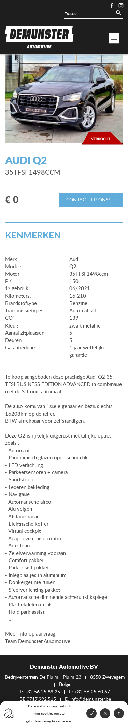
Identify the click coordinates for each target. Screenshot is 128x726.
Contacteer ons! (91, 199)
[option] (64, 98)
